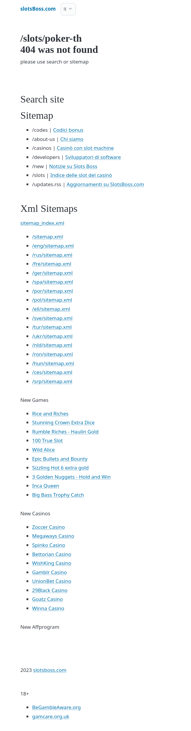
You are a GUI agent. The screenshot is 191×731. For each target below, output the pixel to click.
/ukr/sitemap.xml (52, 336)
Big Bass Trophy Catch (58, 494)
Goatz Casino (47, 599)
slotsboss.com (49, 670)
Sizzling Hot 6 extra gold (60, 467)
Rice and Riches (50, 413)
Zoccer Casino (48, 527)
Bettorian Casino (51, 554)
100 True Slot (47, 440)
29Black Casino (49, 590)
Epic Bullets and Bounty (60, 458)
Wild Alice (43, 449)
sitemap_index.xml (42, 223)
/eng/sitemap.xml (53, 245)
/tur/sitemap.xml (52, 327)
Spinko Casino (48, 545)
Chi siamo (71, 139)
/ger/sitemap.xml (52, 272)
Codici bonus (68, 129)
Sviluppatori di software (93, 157)
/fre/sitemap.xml (51, 263)
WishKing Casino (51, 563)
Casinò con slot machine (85, 147)
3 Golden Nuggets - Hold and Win (71, 476)
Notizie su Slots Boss (73, 166)
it (65, 8)
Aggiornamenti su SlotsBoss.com (105, 184)
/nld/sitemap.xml (52, 345)
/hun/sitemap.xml (53, 363)
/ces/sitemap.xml (52, 372)
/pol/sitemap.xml (52, 299)
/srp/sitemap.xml (52, 381)
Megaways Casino (53, 535)
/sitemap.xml (47, 236)
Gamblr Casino (49, 572)
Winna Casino (48, 608)
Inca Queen (45, 485)
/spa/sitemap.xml (52, 281)
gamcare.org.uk (50, 716)
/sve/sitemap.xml (52, 318)
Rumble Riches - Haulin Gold (65, 431)
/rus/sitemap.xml (52, 254)
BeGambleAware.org (56, 707)
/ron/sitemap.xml (52, 354)
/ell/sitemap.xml (51, 309)
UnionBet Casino (51, 581)
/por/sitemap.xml (52, 290)
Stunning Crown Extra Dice (63, 422)
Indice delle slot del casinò (81, 175)
